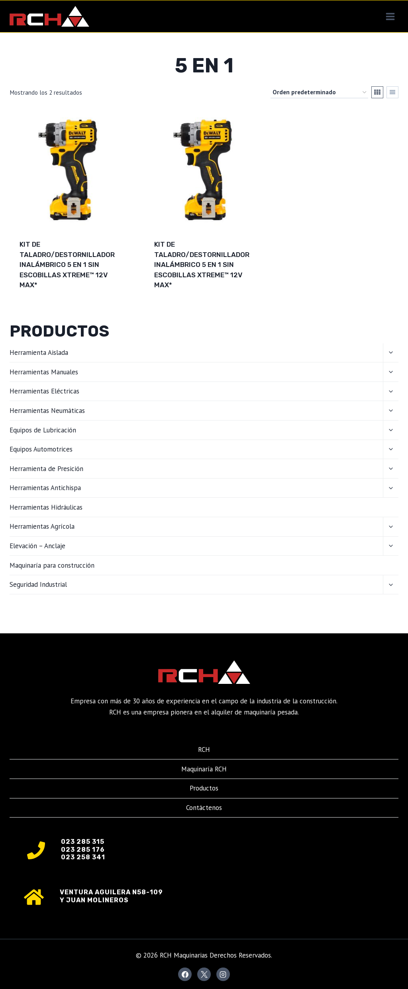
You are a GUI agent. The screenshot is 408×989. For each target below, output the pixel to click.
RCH (204, 749)
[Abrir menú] (390, 16)
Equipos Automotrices (41, 449)
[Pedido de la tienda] (319, 92)
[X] (204, 974)
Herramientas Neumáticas (47, 410)
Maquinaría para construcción (52, 565)
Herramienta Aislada (39, 352)
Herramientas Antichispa (45, 487)
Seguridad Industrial (38, 584)
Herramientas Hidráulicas (46, 507)
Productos (204, 788)
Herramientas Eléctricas (44, 391)
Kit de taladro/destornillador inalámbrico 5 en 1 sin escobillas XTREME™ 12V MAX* (67, 264)
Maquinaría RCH (204, 769)
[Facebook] (185, 974)
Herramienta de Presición (46, 468)
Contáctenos (204, 807)
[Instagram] (223, 974)
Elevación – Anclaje (37, 545)
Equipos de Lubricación (43, 430)
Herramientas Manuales (44, 372)
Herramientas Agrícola (42, 526)
